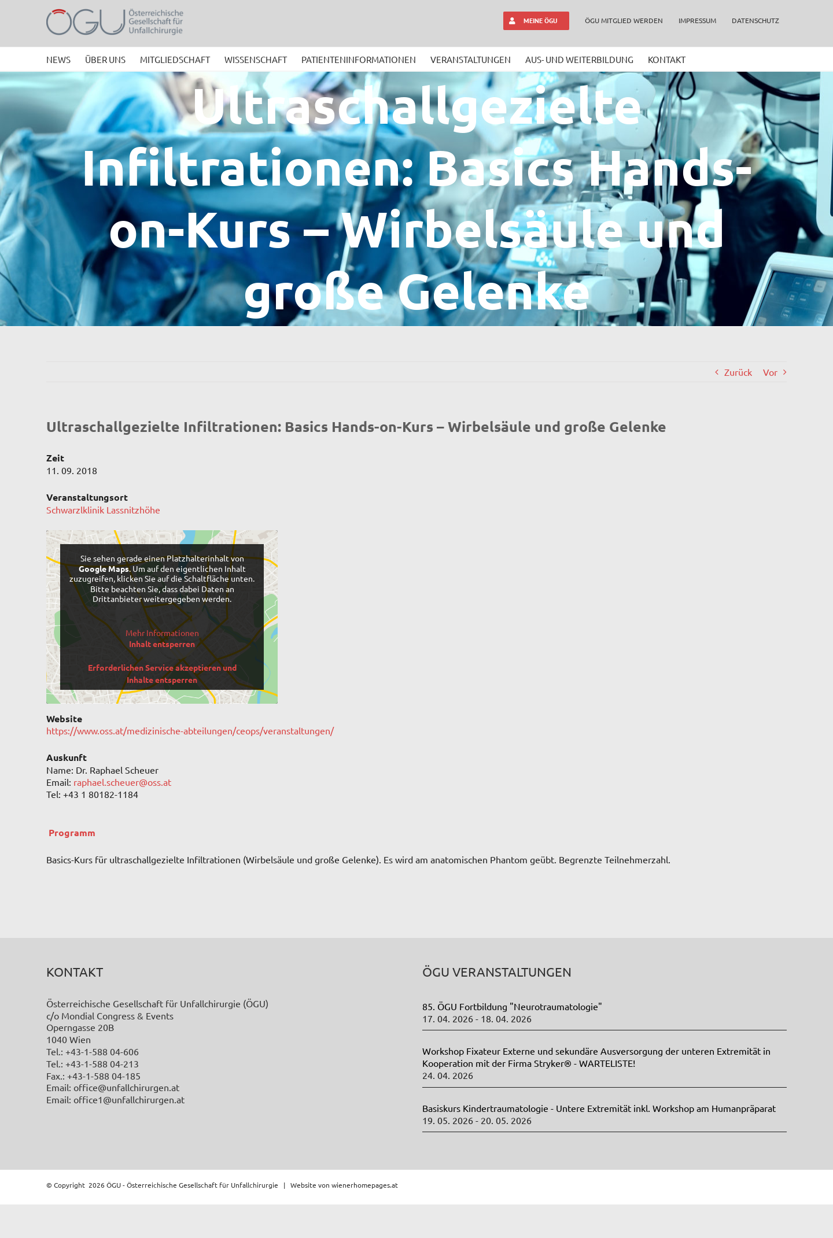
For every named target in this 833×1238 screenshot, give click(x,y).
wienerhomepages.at (364, 1184)
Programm (72, 832)
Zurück (738, 372)
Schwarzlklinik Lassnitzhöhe (103, 509)
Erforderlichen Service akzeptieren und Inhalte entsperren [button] (162, 673)
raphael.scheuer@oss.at (122, 782)
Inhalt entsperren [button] (162, 643)
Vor (770, 372)
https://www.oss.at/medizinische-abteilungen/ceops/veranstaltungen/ (190, 730)
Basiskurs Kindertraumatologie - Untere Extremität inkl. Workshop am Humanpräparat (599, 1108)
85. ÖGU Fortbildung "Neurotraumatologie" (512, 1006)
